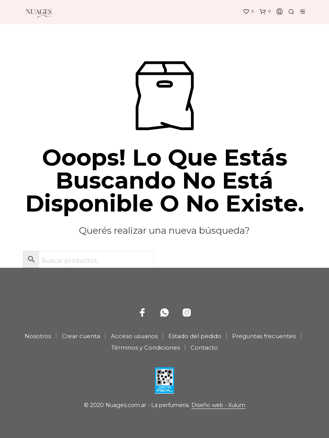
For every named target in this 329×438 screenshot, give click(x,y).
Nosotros (38, 336)
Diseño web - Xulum (218, 405)
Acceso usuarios (134, 336)
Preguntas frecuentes (264, 336)
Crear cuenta (81, 336)
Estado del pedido (194, 336)
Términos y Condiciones (145, 347)
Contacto (204, 347)
